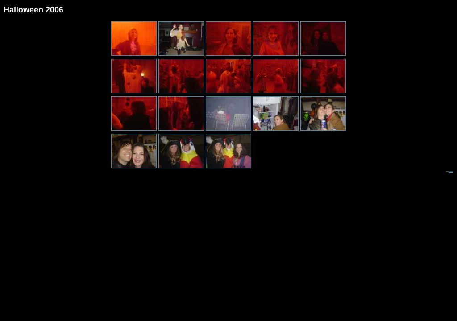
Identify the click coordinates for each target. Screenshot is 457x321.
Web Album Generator (451, 171)
